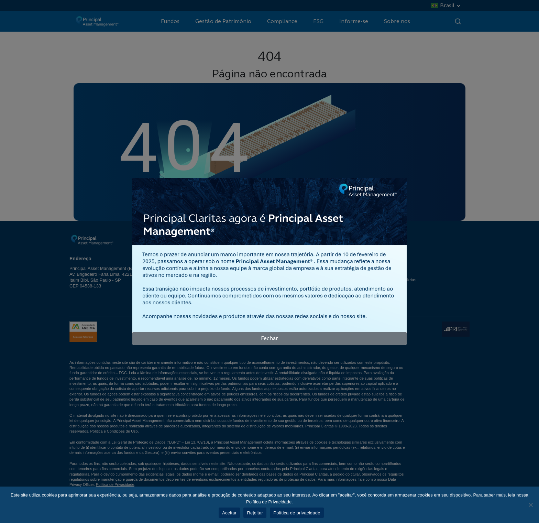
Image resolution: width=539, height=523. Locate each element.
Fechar (269, 338)
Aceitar (229, 512)
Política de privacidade (296, 512)
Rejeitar (255, 512)
